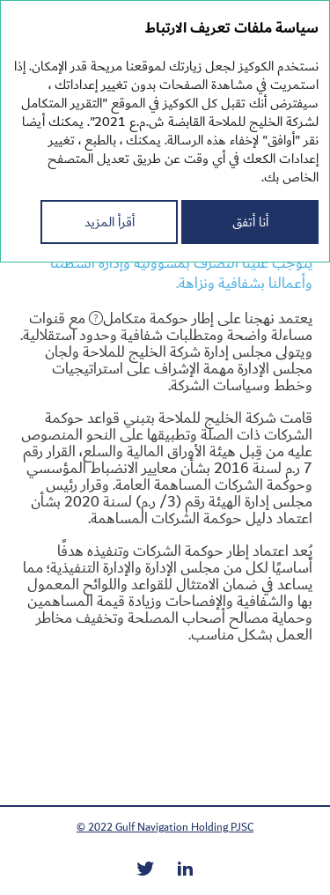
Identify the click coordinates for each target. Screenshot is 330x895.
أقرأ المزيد (109, 222)
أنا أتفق (250, 222)
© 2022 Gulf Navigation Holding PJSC (165, 827)
